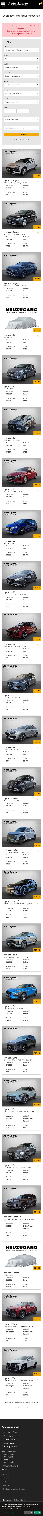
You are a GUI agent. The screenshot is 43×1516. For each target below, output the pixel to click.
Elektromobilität (19, 1500)
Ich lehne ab (28, 1513)
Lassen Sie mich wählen (9, 1513)
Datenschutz (6, 1485)
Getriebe (6, 81)
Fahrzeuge (7, 1500)
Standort (6, 99)
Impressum (6, 1478)
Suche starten (21, 134)
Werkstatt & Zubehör (11, 1466)
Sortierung (7, 116)
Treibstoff (7, 73)
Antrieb (6, 90)
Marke (6, 55)
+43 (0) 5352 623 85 (9, 1440)
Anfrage (5, 1474)
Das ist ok (37, 1513)
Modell (6, 64)
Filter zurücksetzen (21, 140)
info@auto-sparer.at (9, 1443)
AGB (4, 1482)
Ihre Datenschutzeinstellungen (13, 1489)
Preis (5, 107)
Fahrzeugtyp (8, 47)
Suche (6, 125)
